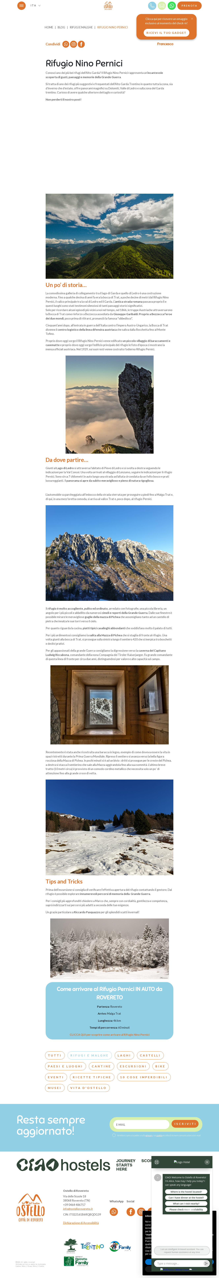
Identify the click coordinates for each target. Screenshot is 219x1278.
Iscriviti (185, 1124)
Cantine (101, 1066)
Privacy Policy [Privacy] (32, 1266)
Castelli (150, 1055)
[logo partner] (71, 1246)
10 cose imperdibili (144, 1077)
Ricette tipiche (92, 1077)
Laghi (124, 1055)
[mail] (162, 5)
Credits (41, 1266)
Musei (55, 1088)
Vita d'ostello (88, 1088)
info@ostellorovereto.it (78, 1209)
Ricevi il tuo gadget (166, 32)
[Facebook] (131, 1211)
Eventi (56, 1077)
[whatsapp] (172, 5)
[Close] (192, 18)
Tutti (55, 1055)
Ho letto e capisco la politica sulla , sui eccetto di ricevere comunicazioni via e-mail (159, 1135)
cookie (159, 1135)
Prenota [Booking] (190, 5)
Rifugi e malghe (90, 1055)
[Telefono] (152, 5)
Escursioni (133, 1066)
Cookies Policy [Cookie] (21, 1266)
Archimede (42, 1264)
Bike (160, 1066)
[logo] (108, 5)
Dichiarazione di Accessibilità (81, 1223)
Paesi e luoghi (65, 1066)
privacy (149, 1135)
